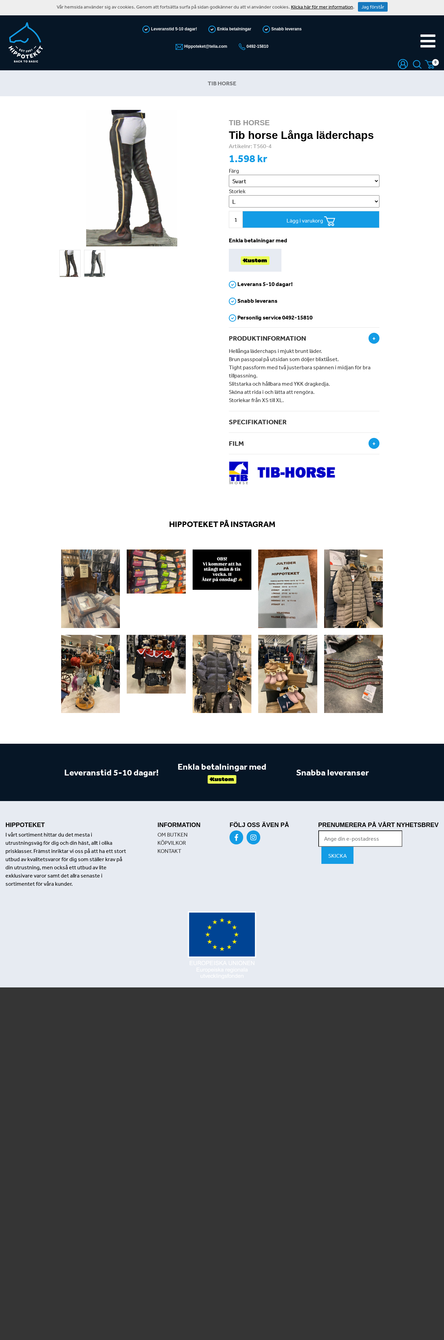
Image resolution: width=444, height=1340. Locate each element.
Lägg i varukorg (311, 221)
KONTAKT (169, 850)
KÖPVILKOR (171, 842)
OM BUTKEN (172, 834)
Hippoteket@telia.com (205, 46)
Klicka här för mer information (322, 7)
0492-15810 (257, 46)
